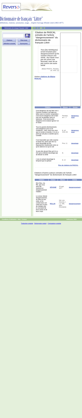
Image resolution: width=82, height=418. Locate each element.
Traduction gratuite (27, 223)
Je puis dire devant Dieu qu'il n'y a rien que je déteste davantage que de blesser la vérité (47, 152)
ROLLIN (52, 204)
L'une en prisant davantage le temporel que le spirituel (45, 160)
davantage (74, 143)
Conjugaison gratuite (54, 223)
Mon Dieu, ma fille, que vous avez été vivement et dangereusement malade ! (41, 187)
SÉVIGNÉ (53, 187)
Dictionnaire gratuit (40, 223)
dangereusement (75, 187)
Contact (24, 219)
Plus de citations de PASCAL (68, 165)
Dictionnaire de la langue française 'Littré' (16, 28)
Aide (19, 219)
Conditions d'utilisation (9, 219)
